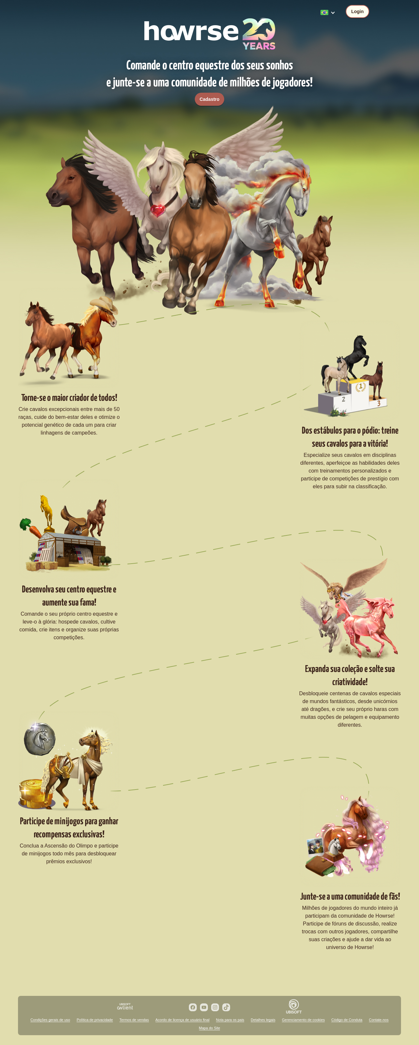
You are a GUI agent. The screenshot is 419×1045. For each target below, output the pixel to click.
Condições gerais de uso (50, 1020)
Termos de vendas (134, 1020)
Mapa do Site (209, 1028)
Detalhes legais (263, 1020)
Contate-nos (379, 1020)
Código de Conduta (346, 1020)
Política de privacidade (95, 1020)
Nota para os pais (230, 1020)
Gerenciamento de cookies (303, 1020)
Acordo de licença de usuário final (182, 1020)
